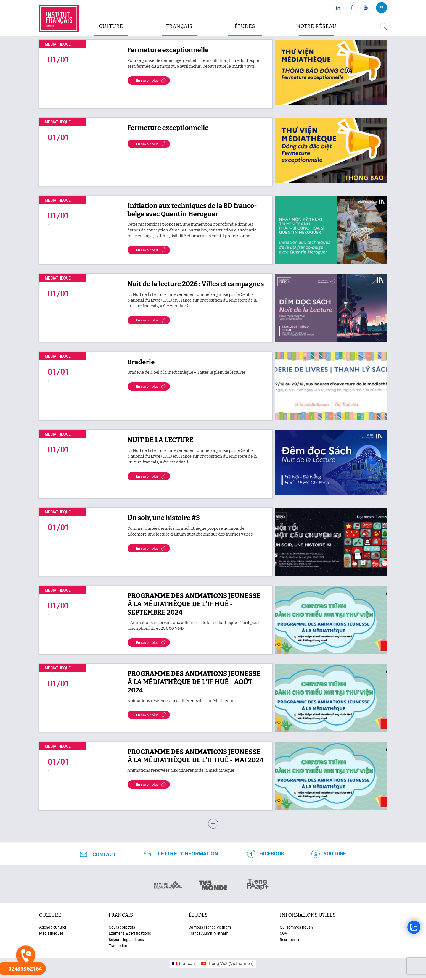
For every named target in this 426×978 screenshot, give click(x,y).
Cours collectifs (122, 927)
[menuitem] (184, 964)
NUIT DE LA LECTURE (161, 440)
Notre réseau (316, 26)
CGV (283, 933)
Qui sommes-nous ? (296, 927)
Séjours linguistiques (126, 939)
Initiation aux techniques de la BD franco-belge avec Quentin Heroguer (192, 210)
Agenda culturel (52, 927)
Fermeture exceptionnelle (168, 50)
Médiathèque (58, 44)
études (245, 26)
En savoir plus (147, 80)
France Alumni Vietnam (208, 933)
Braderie (141, 362)
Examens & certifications (130, 933)
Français (179, 26)
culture (111, 26)
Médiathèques (51, 933)
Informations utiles (307, 915)
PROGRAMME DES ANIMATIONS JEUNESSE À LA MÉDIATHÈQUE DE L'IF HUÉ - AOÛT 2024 (194, 682)
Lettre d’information (188, 853)
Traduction (118, 945)
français (121, 915)
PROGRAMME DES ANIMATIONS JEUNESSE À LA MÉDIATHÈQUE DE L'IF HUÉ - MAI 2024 (196, 756)
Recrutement (291, 939)
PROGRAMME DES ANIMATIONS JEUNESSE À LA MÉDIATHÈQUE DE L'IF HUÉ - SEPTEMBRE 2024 (194, 604)
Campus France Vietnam (210, 927)
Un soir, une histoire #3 (164, 518)
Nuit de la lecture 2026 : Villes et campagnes (196, 284)
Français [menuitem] (187, 963)
